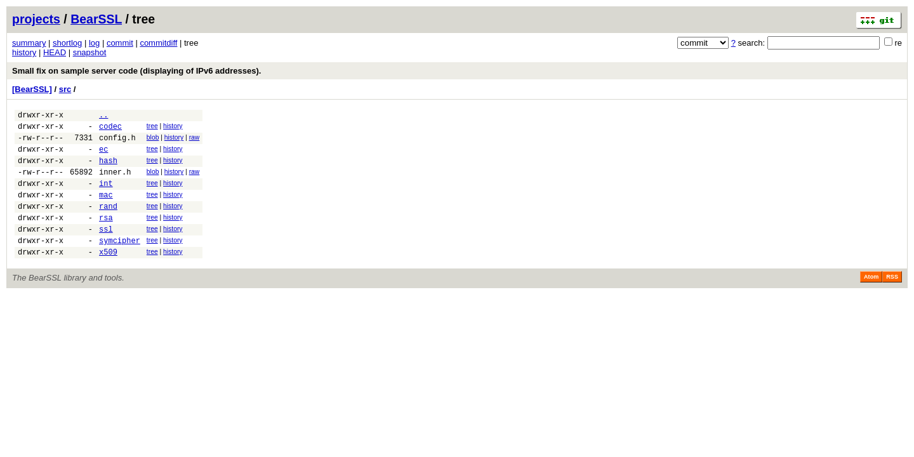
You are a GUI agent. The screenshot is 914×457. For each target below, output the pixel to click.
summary (29, 43)
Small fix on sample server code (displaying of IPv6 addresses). (136, 71)
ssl (106, 249)
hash (108, 169)
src (65, 89)
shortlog (67, 43)
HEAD (54, 52)
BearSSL (96, 19)
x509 (108, 276)
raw (194, 141)
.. (103, 116)
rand (108, 223)
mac (106, 209)
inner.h (115, 183)
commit (120, 43)
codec (110, 129)
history (24, 52)
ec (103, 156)
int (106, 196)
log (94, 43)
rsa (106, 236)
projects (36, 19)
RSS (892, 301)
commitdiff (158, 43)
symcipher (119, 263)
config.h (117, 143)
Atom (871, 301)
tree (152, 127)
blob (153, 141)
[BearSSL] (32, 89)
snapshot (90, 52)
